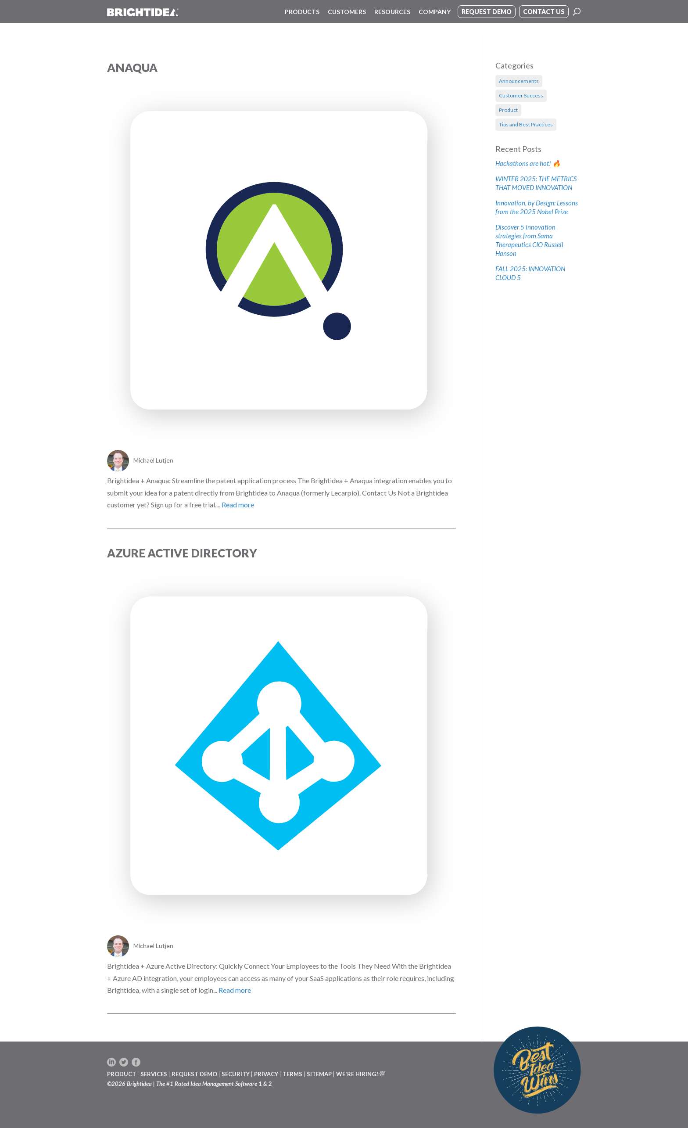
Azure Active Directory (182, 553)
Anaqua (132, 68)
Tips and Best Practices (526, 124)
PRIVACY (266, 1074)
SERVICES (153, 1074)
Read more (238, 504)
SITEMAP (319, 1074)
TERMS (292, 1074)
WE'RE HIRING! (357, 1074)
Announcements (519, 81)
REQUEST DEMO (194, 1074)
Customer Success (521, 95)
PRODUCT (121, 1074)
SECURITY (236, 1074)
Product (508, 110)
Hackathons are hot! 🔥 (528, 163)
